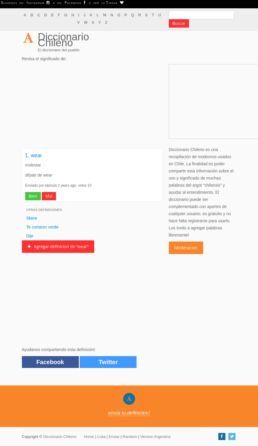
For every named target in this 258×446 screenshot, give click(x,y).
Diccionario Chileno (63, 39)
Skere (31, 218)
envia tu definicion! (129, 413)
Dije (29, 236)
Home (89, 436)
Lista (101, 436)
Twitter (108, 362)
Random (130, 436)
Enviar (114, 436)
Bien (33, 196)
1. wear (33, 155)
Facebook (50, 362)
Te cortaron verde (42, 227)
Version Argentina (155, 436)
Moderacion (186, 247)
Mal (48, 196)
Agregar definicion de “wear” (58, 246)
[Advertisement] (92, 106)
